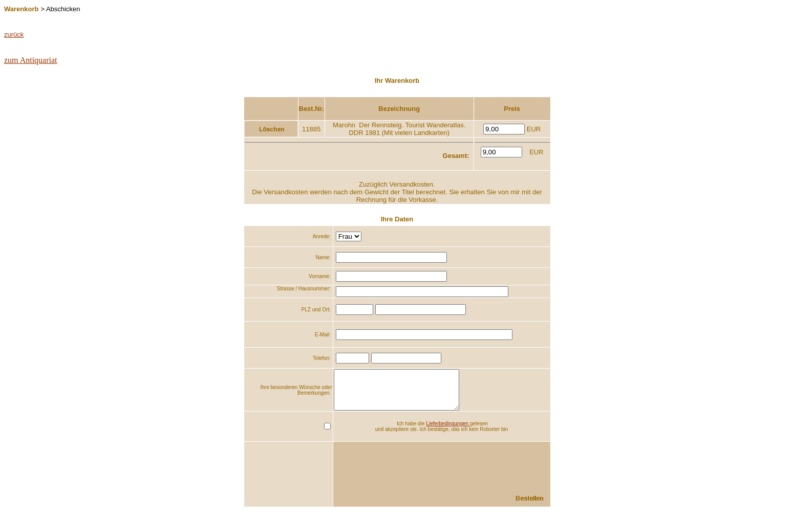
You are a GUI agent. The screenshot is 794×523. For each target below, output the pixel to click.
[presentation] (472, 470)
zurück (14, 34)
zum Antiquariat (30, 60)
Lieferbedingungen (448, 431)
